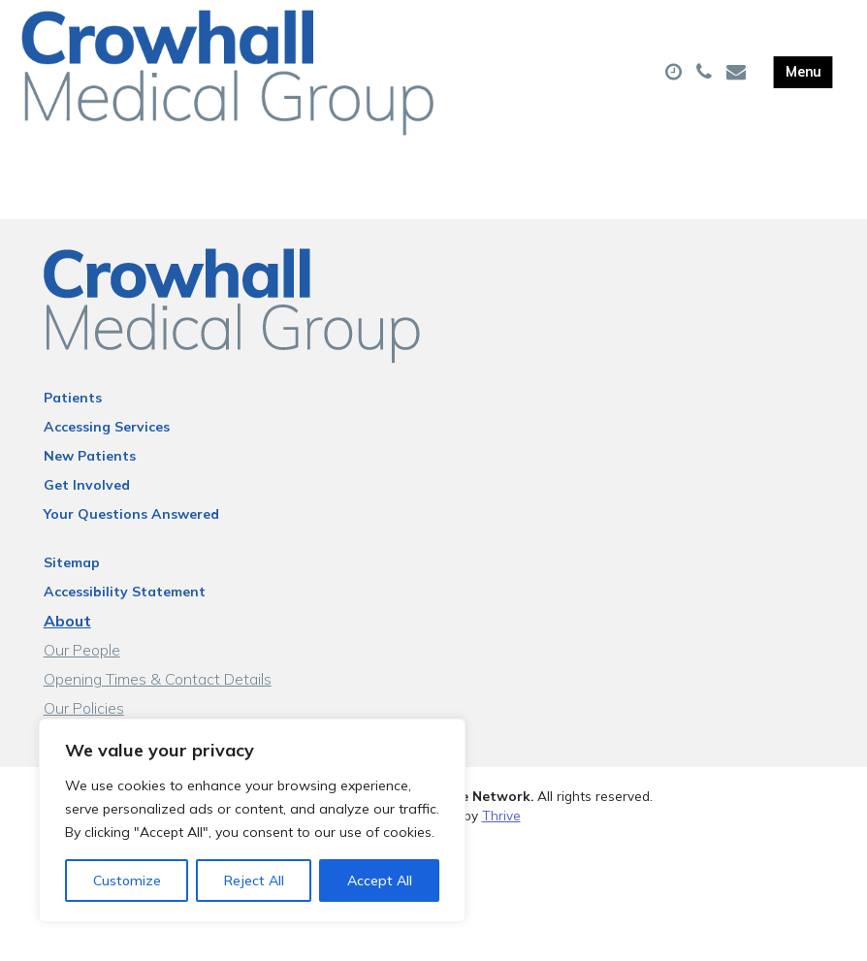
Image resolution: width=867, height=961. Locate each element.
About (67, 644)
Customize (127, 880)
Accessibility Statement (125, 615)
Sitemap (72, 585)
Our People (82, 673)
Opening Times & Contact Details (158, 702)
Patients (73, 421)
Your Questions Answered (131, 537)
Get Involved (87, 508)
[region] (252, 820)
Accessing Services (107, 450)
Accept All (379, 880)
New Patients (90, 479)
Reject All (254, 880)
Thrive (501, 838)
